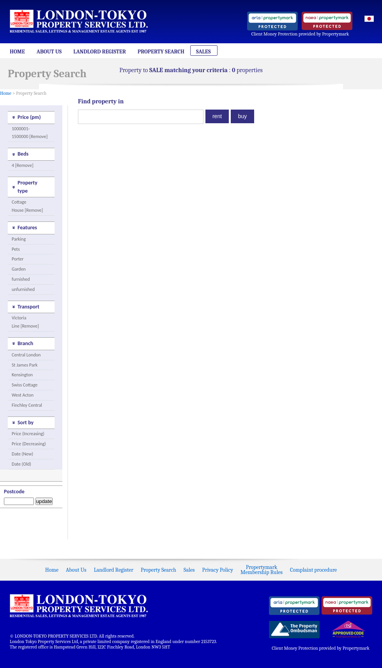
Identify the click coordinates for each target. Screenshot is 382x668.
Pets (16, 249)
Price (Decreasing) (29, 444)
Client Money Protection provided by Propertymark (300, 34)
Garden (19, 269)
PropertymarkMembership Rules (262, 570)
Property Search (161, 51)
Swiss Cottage (24, 385)
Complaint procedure (313, 570)
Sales (203, 51)
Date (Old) (21, 464)
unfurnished (23, 289)
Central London (26, 355)
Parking (19, 239)
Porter (18, 259)
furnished (21, 279)
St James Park (24, 365)
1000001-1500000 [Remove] (30, 133)
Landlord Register (99, 51)
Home (17, 51)
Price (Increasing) (28, 433)
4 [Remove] (23, 165)
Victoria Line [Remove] (25, 322)
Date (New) (22, 454)
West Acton (23, 395)
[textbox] (140, 117)
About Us (49, 51)
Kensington (22, 374)
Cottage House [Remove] (27, 206)
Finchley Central (27, 405)
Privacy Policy (217, 570)
